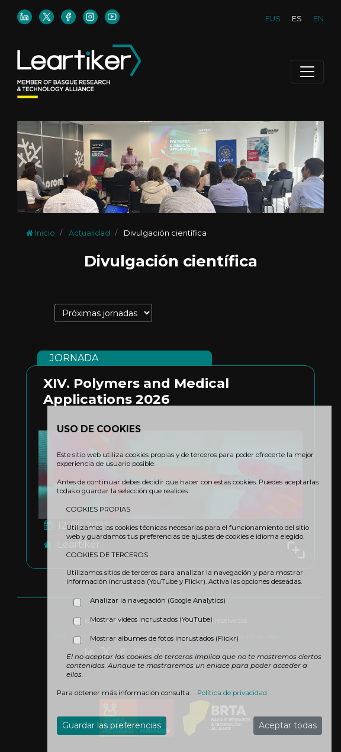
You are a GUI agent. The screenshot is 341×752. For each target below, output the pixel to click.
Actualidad (89, 233)
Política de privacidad (232, 693)
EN (318, 18)
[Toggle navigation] (307, 71)
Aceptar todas (288, 725)
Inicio (40, 233)
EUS (273, 18)
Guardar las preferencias (111, 725)
